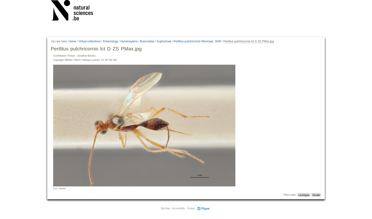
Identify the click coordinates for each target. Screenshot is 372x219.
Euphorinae (164, 41)
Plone (203, 208)
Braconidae (147, 41)
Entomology (110, 41)
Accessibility (178, 208)
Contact (191, 208)
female (316, 194)
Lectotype (303, 194)
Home (72, 41)
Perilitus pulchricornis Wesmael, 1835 (197, 41)
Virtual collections (90, 41)
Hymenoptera (129, 41)
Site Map (165, 208)
